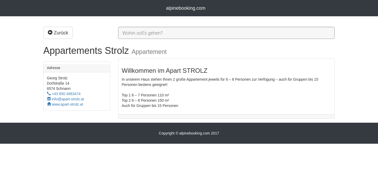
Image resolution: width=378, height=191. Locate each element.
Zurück (58, 32)
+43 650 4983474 (64, 94)
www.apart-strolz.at (65, 104)
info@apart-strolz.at (65, 99)
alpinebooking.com (185, 8)
